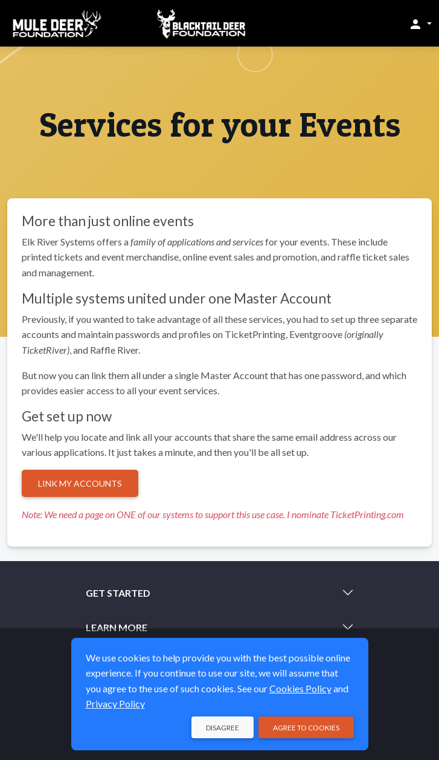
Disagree (222, 727)
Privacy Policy (115, 703)
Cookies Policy (300, 688)
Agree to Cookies (306, 727)
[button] (420, 23)
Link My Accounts (80, 483)
